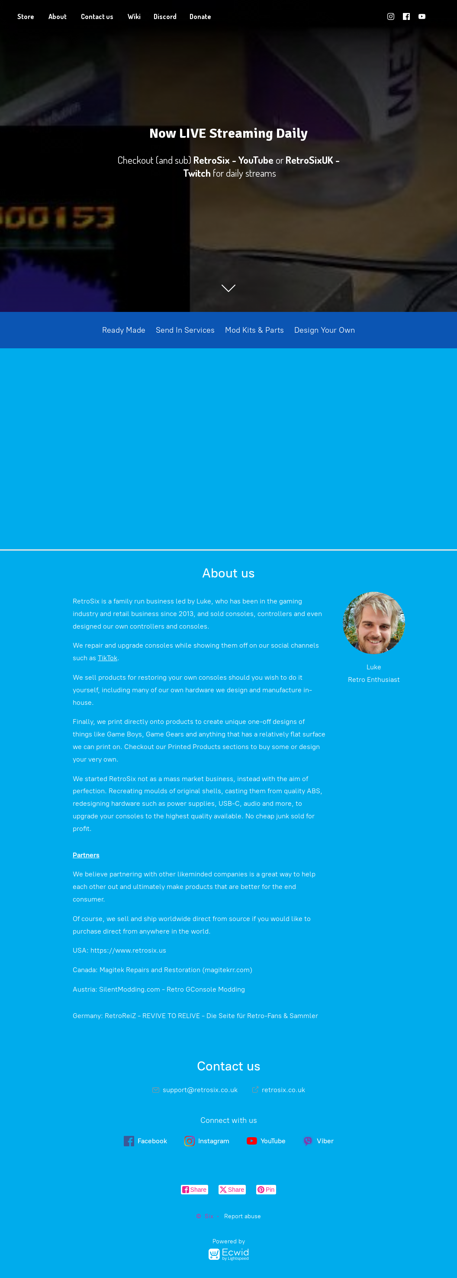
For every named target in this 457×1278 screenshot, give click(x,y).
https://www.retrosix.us (128, 950)
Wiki (134, 16)
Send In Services (185, 330)
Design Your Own (324, 330)
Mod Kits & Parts (254, 330)
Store (25, 16)
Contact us (97, 16)
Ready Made (123, 330)
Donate (200, 16)
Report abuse (242, 1216)
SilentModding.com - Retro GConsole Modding (172, 989)
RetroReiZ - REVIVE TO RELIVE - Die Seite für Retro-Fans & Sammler (211, 1016)
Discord (165, 16)
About (57, 16)
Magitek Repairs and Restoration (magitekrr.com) (176, 970)
